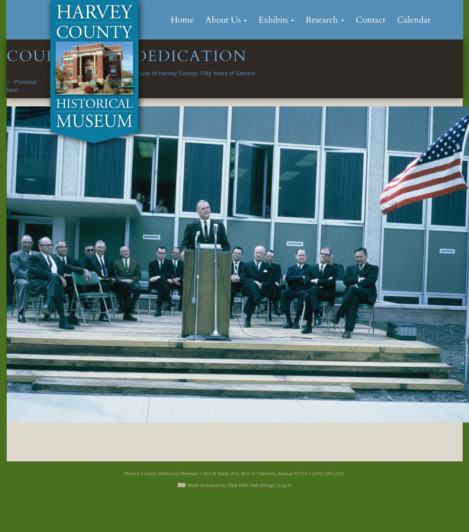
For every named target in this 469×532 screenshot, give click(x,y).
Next (16, 90)
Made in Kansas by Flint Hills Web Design (231, 485)
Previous (22, 81)
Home (182, 20)
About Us (226, 20)
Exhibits (276, 20)
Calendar (414, 20)
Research (325, 20)
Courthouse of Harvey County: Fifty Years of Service (187, 73)
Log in (284, 485)
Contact (370, 20)
